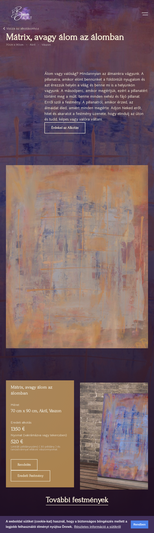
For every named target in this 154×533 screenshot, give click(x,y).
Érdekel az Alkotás (65, 129)
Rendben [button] (139, 524)
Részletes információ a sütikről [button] (97, 526)
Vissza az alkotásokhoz (22, 29)
